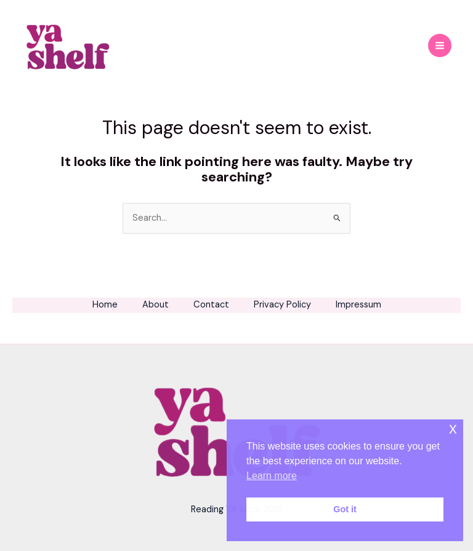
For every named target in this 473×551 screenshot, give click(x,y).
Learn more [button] (271, 475)
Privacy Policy (282, 305)
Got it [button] (345, 509)
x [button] (453, 428)
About (155, 305)
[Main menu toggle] (439, 45)
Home (105, 305)
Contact (211, 305)
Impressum (358, 305)
